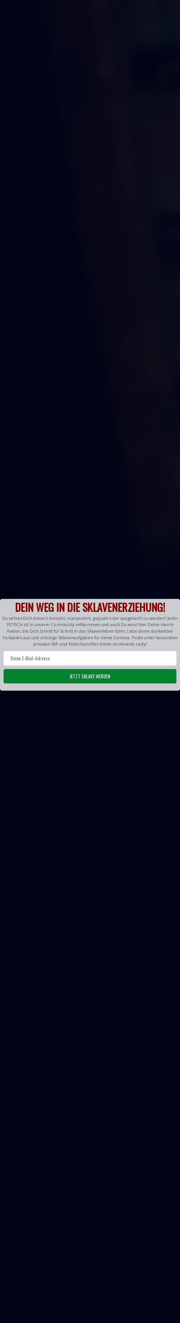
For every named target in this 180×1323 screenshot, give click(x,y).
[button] (90, 645)
